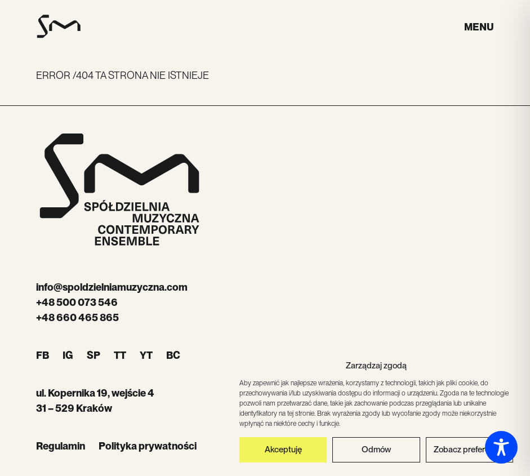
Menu (479, 27)
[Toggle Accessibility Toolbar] (501, 447)
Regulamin (60, 446)
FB (42, 355)
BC (173, 355)
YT (146, 355)
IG (68, 355)
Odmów (376, 452)
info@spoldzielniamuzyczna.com (112, 287)
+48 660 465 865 (77, 317)
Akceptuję (283, 452)
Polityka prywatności (148, 446)
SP (93, 355)
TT (120, 355)
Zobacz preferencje (469, 452)
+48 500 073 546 (77, 302)
